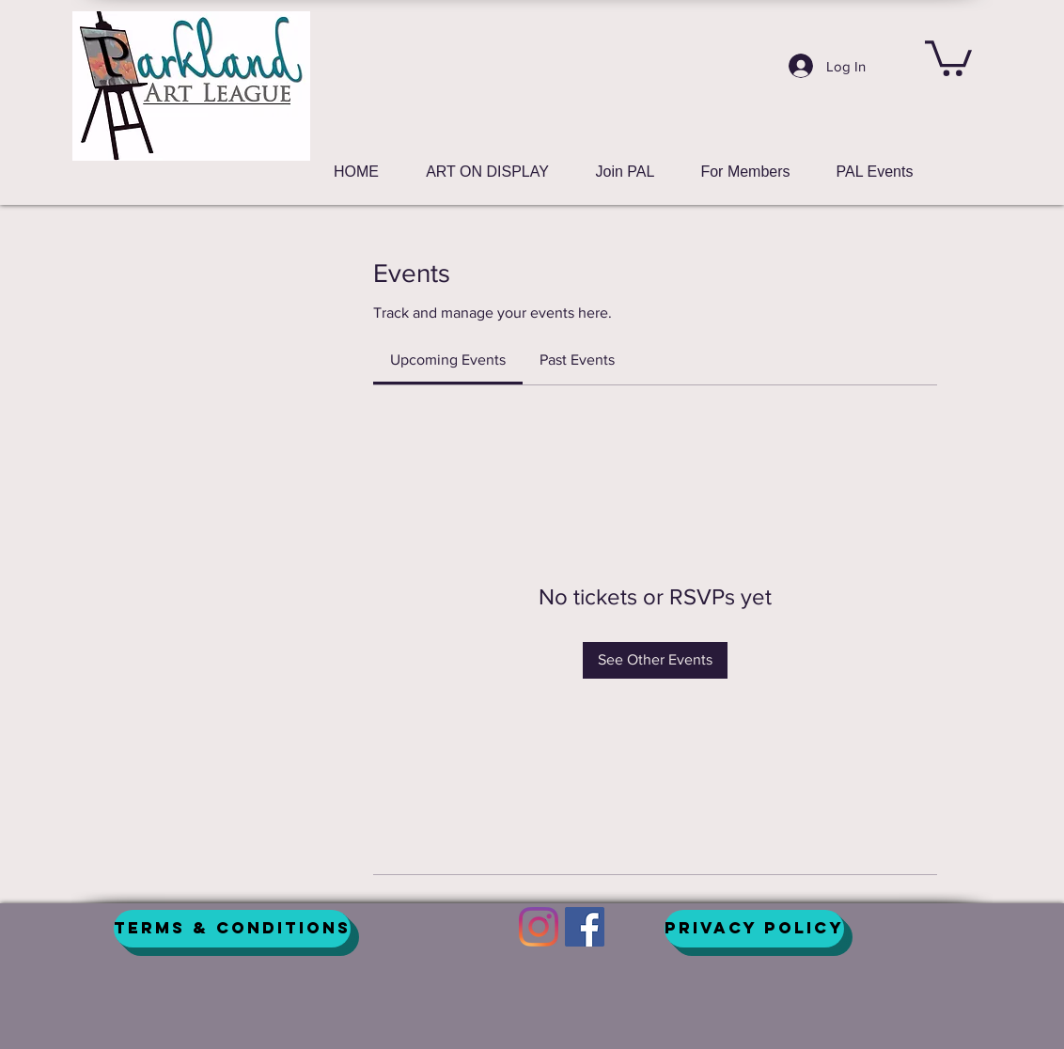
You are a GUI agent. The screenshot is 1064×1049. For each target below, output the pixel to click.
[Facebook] (584, 927)
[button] (948, 56)
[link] (448, 360)
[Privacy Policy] (754, 928)
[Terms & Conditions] (232, 928)
